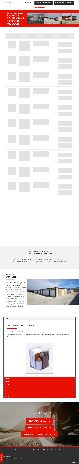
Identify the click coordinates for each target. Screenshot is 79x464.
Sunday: (5, 461)
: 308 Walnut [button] (39, 427)
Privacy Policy (72, 462)
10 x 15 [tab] (7, 387)
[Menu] (8, 2)
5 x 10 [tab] (7, 378)
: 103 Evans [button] (39, 421)
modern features (13, 293)
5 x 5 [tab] (6, 319)
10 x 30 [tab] (7, 396)
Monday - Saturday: (8, 459)
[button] (43, 3)
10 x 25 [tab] (7, 393)
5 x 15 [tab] (7, 381)
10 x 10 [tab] (7, 384)
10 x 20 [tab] (7, 390)
